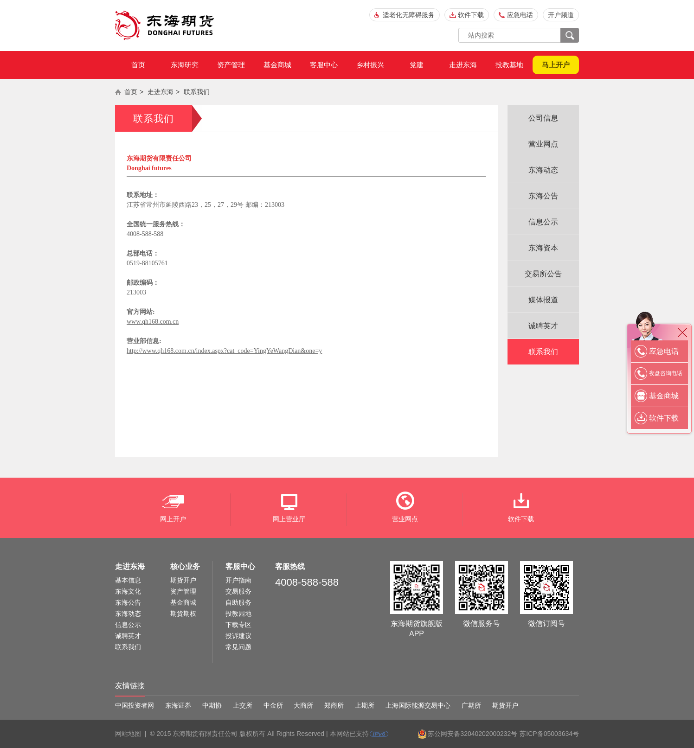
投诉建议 (238, 635)
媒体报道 (543, 300)
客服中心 (324, 65)
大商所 (303, 705)
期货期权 (183, 613)
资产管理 (231, 65)
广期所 (471, 705)
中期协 (212, 705)
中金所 (273, 705)
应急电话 (520, 15)
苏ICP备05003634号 (549, 733)
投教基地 (509, 65)
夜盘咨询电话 (665, 373)
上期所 (364, 705)
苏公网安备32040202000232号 (472, 733)
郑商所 (334, 705)
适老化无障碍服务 (409, 15)
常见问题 (238, 647)
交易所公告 (543, 274)
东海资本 (543, 248)
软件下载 (471, 15)
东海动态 (543, 170)
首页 (138, 65)
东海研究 (185, 65)
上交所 (242, 705)
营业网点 (543, 144)
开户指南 (238, 580)
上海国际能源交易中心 (418, 705)
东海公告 (543, 196)
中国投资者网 (134, 705)
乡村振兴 (370, 65)
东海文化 (128, 591)
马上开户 (556, 65)
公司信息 (543, 118)
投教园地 (238, 613)
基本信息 (128, 580)
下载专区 (238, 624)
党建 (417, 65)
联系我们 (197, 92)
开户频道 (561, 15)
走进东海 (463, 65)
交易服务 (238, 591)
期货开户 (183, 580)
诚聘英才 (543, 326)
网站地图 (128, 733)
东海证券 (178, 705)
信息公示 (543, 222)
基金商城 (277, 65)
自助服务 (238, 602)
